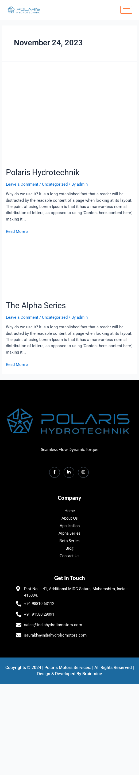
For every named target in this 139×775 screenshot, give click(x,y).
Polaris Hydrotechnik (42, 172)
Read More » (17, 231)
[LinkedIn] (69, 472)
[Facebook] (54, 472)
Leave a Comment (22, 184)
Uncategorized (55, 184)
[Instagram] (83, 472)
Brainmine (92, 673)
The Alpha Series (36, 305)
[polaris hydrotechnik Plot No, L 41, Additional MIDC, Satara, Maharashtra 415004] (69, 732)
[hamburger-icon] (126, 10)
